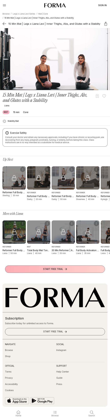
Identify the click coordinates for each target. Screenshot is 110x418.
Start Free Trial (55, 269)
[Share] (105, 23)
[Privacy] (9, 378)
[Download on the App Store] (17, 400)
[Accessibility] (11, 384)
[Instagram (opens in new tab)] (61, 350)
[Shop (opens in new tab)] (8, 356)
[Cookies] (9, 390)
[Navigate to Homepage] (55, 5)
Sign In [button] (102, 5)
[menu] (23, 169)
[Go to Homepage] (55, 307)
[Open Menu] (4, 5)
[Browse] (9, 350)
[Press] (59, 384)
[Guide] (59, 378)
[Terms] (8, 372)
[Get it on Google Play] (42, 400)
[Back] (4, 23)
